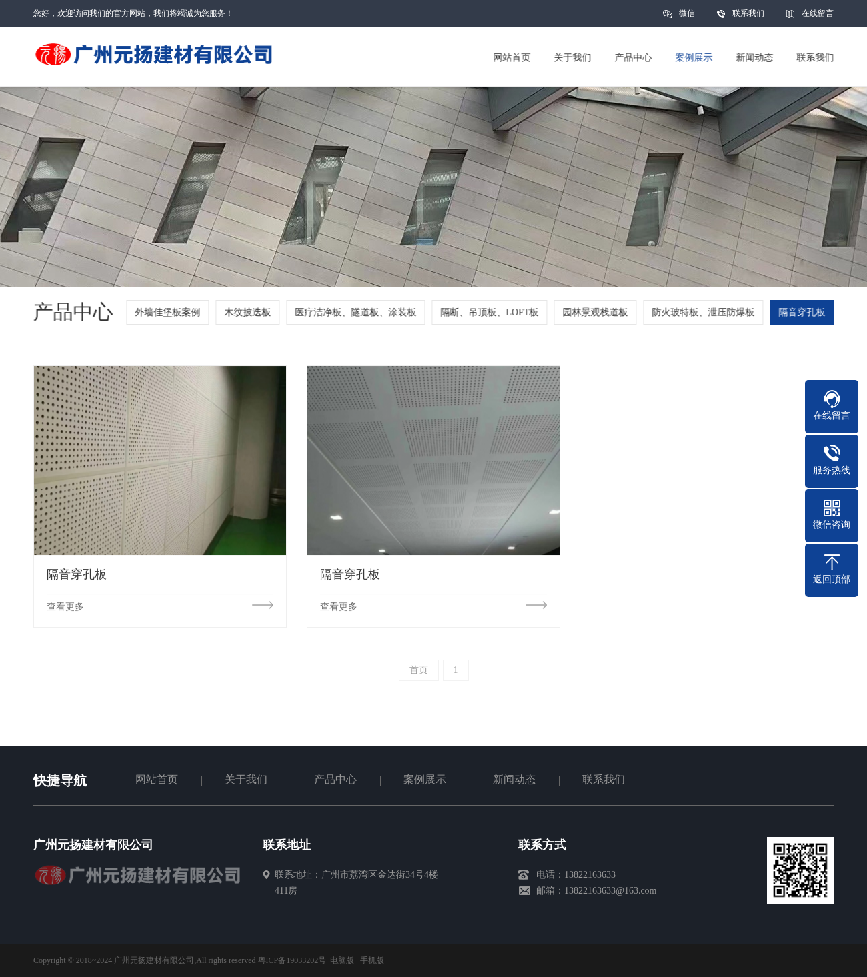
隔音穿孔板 (805, 312)
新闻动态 (514, 779)
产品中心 (335, 779)
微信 (687, 18)
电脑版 (342, 960)
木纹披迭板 (251, 312)
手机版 (372, 960)
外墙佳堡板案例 (171, 312)
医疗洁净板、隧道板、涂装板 (359, 312)
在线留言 (818, 13)
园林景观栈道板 (599, 312)
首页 (418, 670)
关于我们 (246, 779)
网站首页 (156, 779)
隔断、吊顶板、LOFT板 (493, 312)
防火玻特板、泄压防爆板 (707, 312)
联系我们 (748, 13)
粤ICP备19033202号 (292, 960)
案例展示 (424, 779)
